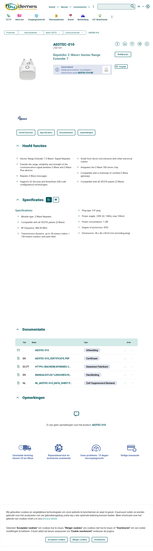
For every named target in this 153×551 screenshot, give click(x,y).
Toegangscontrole (36, 17)
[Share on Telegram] (139, 44)
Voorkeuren (99, 539)
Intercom (19, 17)
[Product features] (49, 199)
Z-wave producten (72, 32)
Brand (71, 17)
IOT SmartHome (99, 17)
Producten (10, 32)
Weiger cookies (79, 539)
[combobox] (116, 7)
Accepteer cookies (56, 539)
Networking (83, 17)
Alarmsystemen (56, 17)
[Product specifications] (56, 199)
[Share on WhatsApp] (147, 44)
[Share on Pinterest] (132, 44)
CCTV (8, 17)
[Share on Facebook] (117, 44)
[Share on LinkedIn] (124, 44)
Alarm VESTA (51, 32)
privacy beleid (49, 518)
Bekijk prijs (123, 54)
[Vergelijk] (121, 66)
